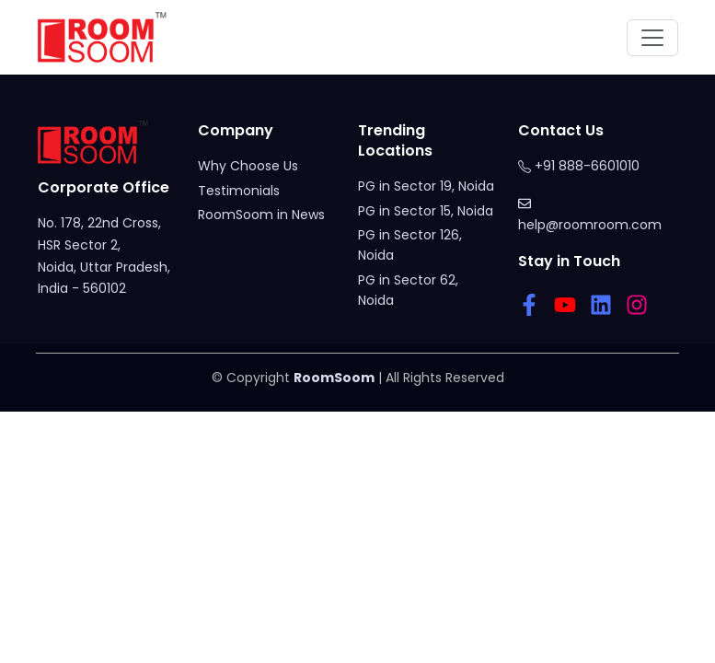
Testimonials (239, 190)
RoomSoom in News (261, 214)
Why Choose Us (248, 166)
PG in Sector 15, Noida (425, 211)
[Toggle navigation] (652, 37)
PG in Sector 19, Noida (426, 186)
